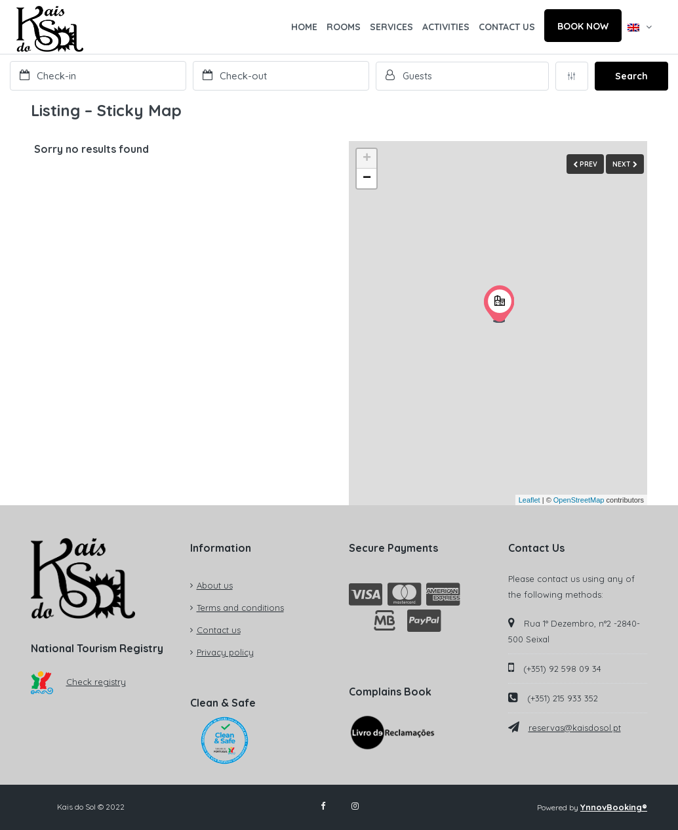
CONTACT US (507, 27)
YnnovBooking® (613, 807)
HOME (304, 27)
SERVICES (391, 27)
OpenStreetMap (579, 500)
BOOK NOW (582, 26)
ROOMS (344, 27)
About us (215, 585)
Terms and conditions (240, 607)
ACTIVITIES (445, 27)
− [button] (367, 178)
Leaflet (529, 500)
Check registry (78, 681)
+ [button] (367, 159)
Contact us (219, 630)
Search (631, 76)
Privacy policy (225, 652)
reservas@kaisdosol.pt (574, 727)
